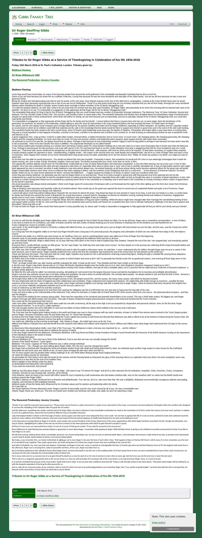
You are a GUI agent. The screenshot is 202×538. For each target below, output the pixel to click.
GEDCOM (98, 39)
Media (69, 24)
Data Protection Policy (113, 527)
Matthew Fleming (21, 70)
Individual (19, 39)
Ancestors (32, 39)
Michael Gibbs (96, 527)
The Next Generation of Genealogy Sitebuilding (90, 525)
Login (42, 24)
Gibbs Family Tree (35, 16)
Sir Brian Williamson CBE (26, 75)
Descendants (47, 39)
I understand (173, 529)
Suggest (109, 39)
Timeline (76, 39)
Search (30, 24)
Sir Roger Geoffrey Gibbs (47, 495)
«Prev (16, 53)
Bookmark (182, 24)
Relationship (62, 39)
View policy (158, 522)
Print (172, 24)
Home (19, 24)
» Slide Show (47, 53)
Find (55, 24)
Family (87, 39)
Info (83, 24)
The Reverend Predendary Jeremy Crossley (35, 80)
